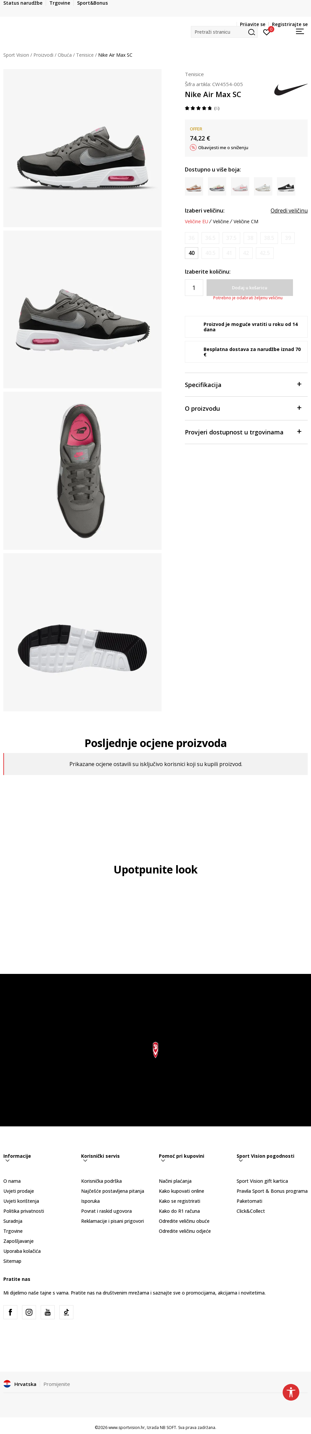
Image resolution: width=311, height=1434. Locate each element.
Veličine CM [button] (246, 221)
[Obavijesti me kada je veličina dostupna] (191, 238)
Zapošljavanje (18, 1241)
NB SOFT (168, 1427)
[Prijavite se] (267, 32)
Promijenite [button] (56, 1384)
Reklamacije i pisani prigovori (112, 1221)
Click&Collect (251, 1211)
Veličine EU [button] (196, 221)
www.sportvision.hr (126, 1427)
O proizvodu (243, 407)
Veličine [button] (221, 221)
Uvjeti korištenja (21, 1201)
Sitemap (12, 1261)
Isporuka (90, 1201)
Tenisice (85, 55)
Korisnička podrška (101, 1181)
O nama (12, 1181)
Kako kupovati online (181, 1191)
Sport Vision (16, 55)
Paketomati (249, 1201)
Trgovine (13, 1231)
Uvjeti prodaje (18, 1191)
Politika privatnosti (23, 1211)
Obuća (65, 55)
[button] (224, 32)
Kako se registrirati (179, 1201)
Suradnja (12, 1221)
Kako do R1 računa (179, 1211)
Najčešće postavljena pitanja (112, 1191)
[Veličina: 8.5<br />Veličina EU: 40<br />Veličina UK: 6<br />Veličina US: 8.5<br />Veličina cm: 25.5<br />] (191, 253)
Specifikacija (243, 384)
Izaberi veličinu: (205, 211)
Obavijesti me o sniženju (223, 147)
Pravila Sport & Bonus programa (272, 1191)
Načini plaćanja (175, 1181)
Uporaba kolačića (22, 1251)
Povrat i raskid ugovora (106, 1211)
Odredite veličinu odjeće (185, 1231)
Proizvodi (43, 55)
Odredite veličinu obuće (184, 1221)
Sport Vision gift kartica (262, 1181)
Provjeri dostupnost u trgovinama (243, 431)
